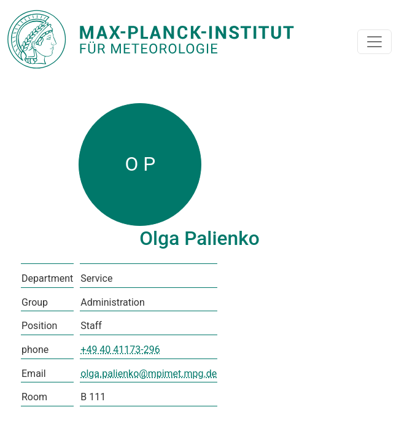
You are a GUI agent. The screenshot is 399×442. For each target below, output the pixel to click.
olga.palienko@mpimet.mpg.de (148, 373)
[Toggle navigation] (374, 41)
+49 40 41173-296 (120, 349)
